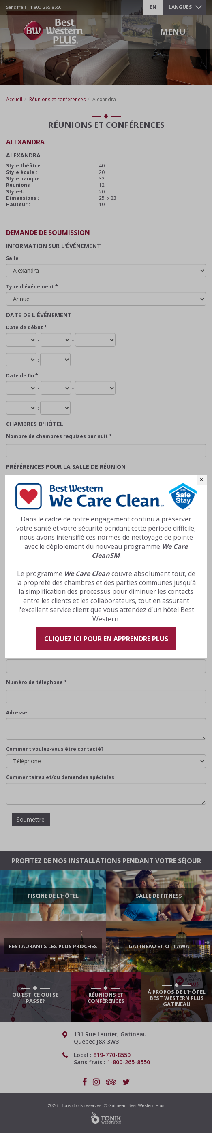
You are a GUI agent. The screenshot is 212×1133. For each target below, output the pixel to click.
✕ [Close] (201, 480)
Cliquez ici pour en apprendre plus (106, 638)
